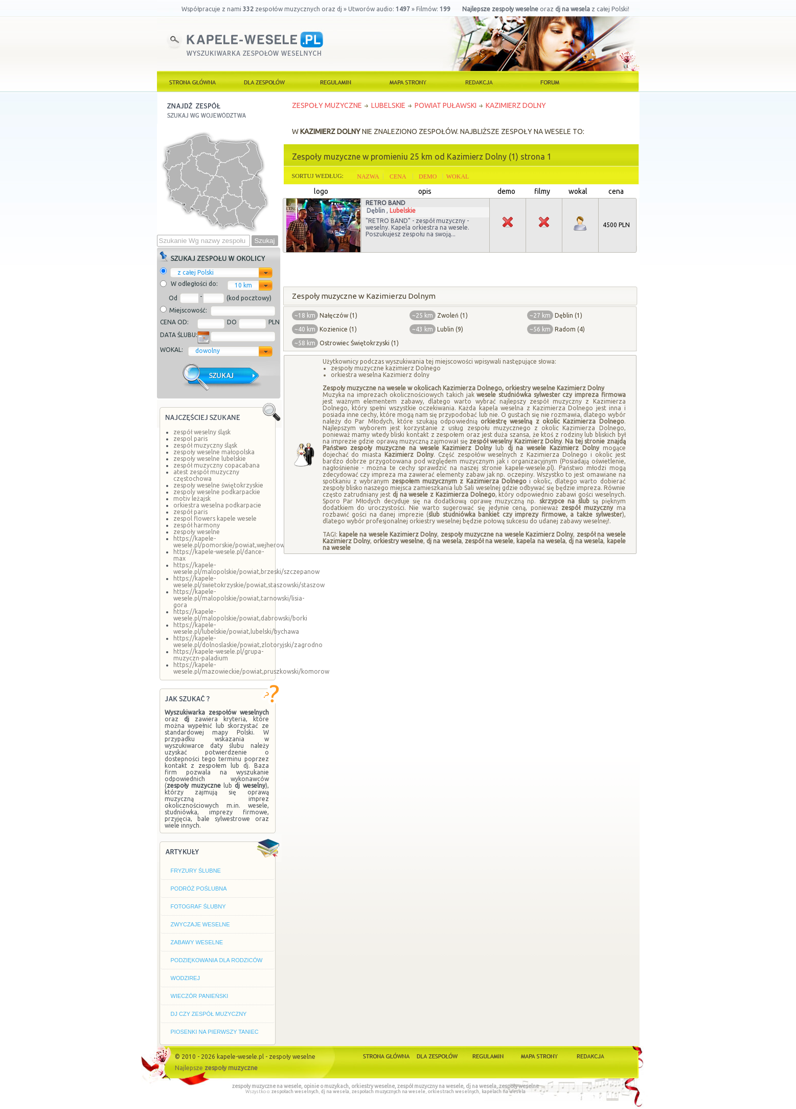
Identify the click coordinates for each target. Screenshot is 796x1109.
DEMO (428, 176)
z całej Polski (195, 272)
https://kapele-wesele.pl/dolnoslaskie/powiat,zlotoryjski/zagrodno (248, 641)
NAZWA (368, 176)
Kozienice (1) (338, 329)
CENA (398, 176)
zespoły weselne (196, 531)
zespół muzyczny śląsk (205, 445)
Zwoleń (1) (452, 315)
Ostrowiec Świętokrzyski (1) (359, 343)
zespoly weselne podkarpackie (216, 492)
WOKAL (457, 176)
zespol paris (190, 438)
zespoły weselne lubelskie (209, 458)
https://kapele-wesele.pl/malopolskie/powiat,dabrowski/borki (240, 615)
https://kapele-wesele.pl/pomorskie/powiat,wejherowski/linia (239, 541)
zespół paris (190, 511)
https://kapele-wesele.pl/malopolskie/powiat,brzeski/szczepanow (246, 568)
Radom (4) (570, 329)
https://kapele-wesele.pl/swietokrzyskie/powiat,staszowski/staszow (249, 581)
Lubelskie (403, 210)
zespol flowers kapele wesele (215, 518)
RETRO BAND (385, 202)
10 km (243, 285)
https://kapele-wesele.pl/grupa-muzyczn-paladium (218, 654)
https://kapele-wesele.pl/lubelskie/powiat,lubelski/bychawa (236, 628)
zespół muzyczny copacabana (216, 465)
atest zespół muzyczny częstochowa (206, 475)
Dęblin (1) (568, 315)
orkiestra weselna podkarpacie (217, 505)
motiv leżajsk (192, 498)
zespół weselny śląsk (202, 432)
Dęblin (376, 210)
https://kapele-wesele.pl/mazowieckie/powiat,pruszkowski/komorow (251, 668)
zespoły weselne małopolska (214, 452)
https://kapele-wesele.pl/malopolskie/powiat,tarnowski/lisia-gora (238, 598)
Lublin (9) (450, 329)
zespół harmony (196, 525)
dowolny (207, 350)
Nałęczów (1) (338, 315)
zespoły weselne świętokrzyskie (218, 485)
